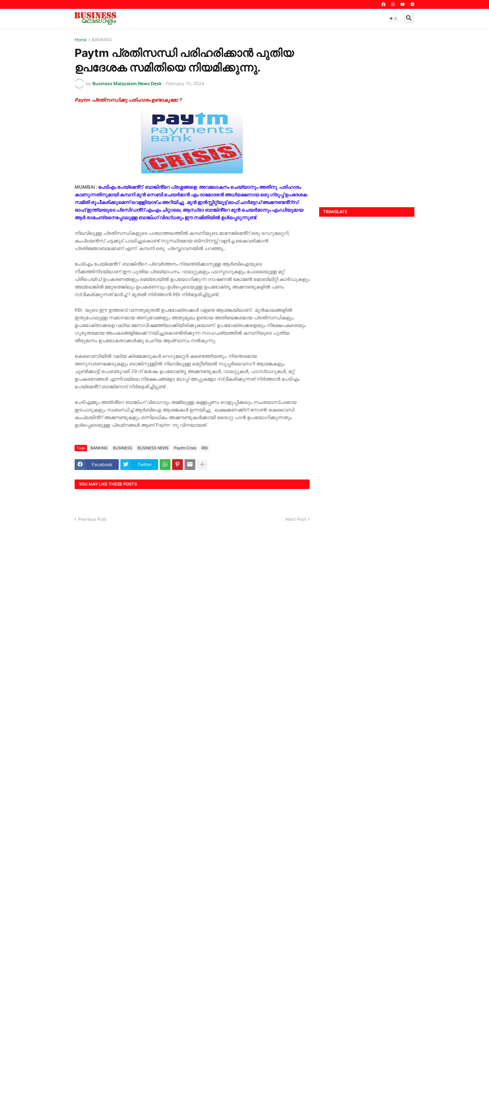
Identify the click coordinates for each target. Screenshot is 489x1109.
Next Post (295, 519)
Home (81, 39)
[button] (393, 18)
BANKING (102, 39)
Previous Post (92, 519)
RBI (205, 448)
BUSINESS (122, 448)
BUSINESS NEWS (153, 448)
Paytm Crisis (185, 448)
